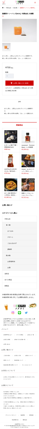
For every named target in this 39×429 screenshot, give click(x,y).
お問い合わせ (7, 344)
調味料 (9, 249)
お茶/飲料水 (17, 88)
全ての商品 (8, 280)
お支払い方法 (17, 355)
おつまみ (10, 231)
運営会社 (25, 419)
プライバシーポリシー (10, 415)
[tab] (19, 101)
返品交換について (18, 360)
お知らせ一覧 (30, 334)
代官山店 (24, 88)
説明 (19, 101)
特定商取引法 (15, 419)
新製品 (9, 90)
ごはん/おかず (12, 243)
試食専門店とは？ (8, 334)
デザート (10, 237)
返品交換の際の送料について (11, 365)
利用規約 (31, 415)
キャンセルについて (27, 365)
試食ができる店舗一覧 (19, 339)
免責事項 (23, 415)
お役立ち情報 (7, 339)
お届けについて (29, 355)
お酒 (8, 267)
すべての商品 (20, 334)
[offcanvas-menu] (35, 2)
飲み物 (14, 90)
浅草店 (7, 274)
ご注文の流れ (7, 355)
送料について (7, 360)
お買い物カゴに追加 (20, 83)
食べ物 (8, 225)
